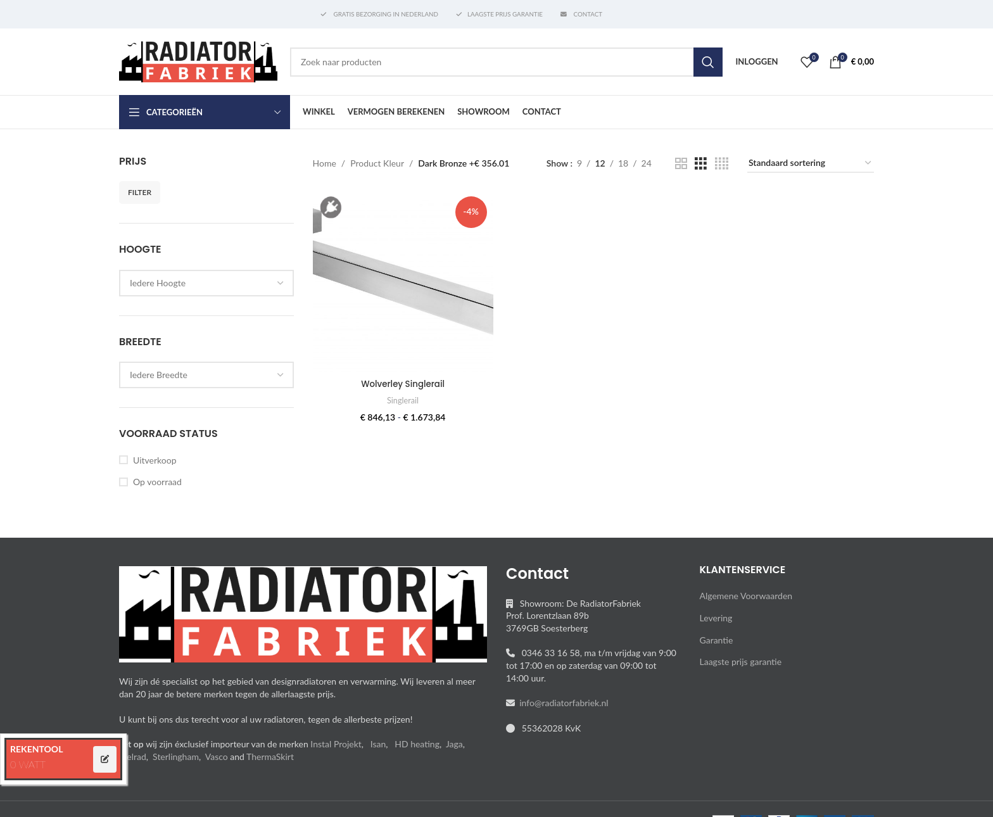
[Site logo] (198, 60)
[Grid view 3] (701, 164)
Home (324, 163)
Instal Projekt (335, 743)
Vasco (216, 756)
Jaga (454, 743)
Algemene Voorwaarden (746, 595)
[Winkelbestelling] (810, 164)
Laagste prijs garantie (741, 661)
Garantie (716, 640)
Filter (139, 192)
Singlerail (402, 398)
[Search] (506, 62)
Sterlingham (176, 756)
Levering (716, 617)
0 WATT (28, 764)
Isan (378, 743)
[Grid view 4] (721, 164)
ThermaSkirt (270, 756)
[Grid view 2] (681, 164)
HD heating (417, 743)
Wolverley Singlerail (402, 382)
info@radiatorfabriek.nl (562, 702)
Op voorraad (157, 481)
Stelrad (132, 756)
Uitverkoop (154, 460)
